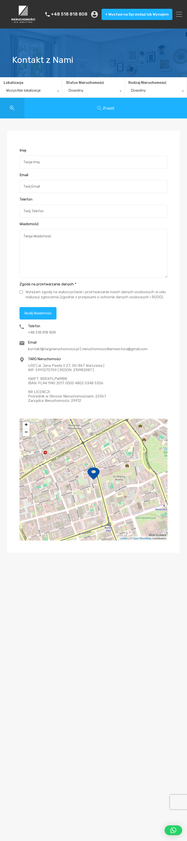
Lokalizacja (13, 83)
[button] (173, 830)
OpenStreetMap (142, 538)
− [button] (26, 432)
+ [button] (26, 425)
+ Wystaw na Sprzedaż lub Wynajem (137, 14)
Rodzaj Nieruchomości (147, 83)
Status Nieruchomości (85, 83)
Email (23, 175)
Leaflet (124, 538)
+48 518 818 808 (69, 14)
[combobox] (31, 91)
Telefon (25, 199)
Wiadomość (29, 224)
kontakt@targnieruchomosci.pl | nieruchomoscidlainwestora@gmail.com (88, 349)
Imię (22, 150)
